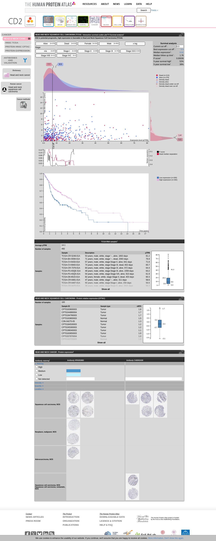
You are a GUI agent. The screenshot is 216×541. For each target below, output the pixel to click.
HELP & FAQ (106, 525)
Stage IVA (133, 51)
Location (38, 389)
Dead (70, 43)
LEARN (128, 4)
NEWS (116, 4)
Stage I (70, 51)
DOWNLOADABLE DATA (112, 517)
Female (91, 43)
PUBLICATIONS (71, 525)
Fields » (154, 10)
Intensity (38, 383)
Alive (49, 43)
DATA (139, 4)
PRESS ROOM (33, 521)
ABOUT (105, 4)
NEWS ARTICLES (35, 517)
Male (113, 43)
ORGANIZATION (71, 521)
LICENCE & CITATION (111, 521)
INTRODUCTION (71, 517)
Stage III (112, 51)
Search (144, 10)
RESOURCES (90, 4)
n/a (49, 51)
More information (155, 538)
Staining (40, 364)
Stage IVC (69, 55)
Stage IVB (48, 55)
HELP (149, 4)
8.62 (181, 52)
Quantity (38, 386)
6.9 (182, 49)
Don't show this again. (174, 538)
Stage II (91, 51)
